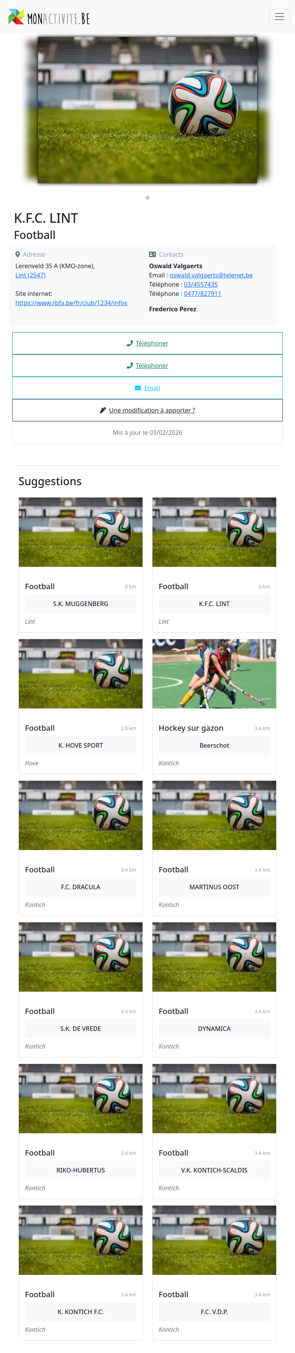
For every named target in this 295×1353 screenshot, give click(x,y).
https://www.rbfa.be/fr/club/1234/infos (71, 303)
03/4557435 (201, 284)
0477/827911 (202, 293)
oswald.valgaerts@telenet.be (211, 275)
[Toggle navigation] (279, 16)
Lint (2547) (30, 275)
